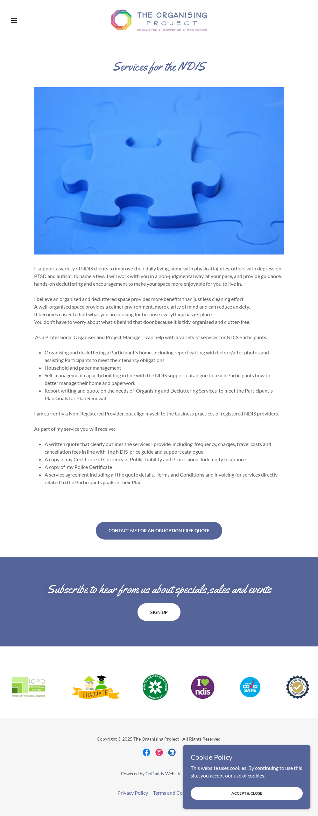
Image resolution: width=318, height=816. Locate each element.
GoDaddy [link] (154, 773)
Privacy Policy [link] (132, 793)
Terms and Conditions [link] (177, 793)
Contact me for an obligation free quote (159, 530)
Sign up (159, 612)
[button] (30, 20)
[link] (159, 20)
